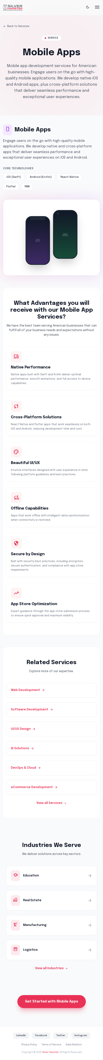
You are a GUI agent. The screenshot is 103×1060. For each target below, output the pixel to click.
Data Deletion (74, 1045)
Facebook (41, 1035)
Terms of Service (51, 1045)
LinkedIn (21, 1035)
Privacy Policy (29, 1045)
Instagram (80, 1035)
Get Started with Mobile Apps (51, 1001)
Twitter (60, 1035)
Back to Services (16, 26)
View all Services (51, 803)
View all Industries (51, 968)
